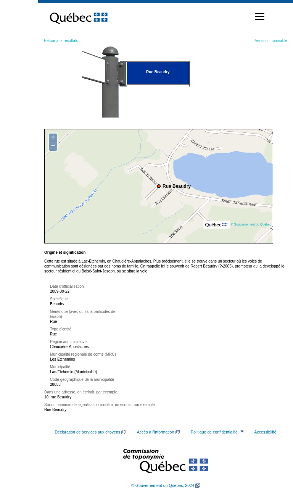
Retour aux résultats (61, 41)
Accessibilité (265, 432)
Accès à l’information (155, 432)
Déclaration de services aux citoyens (87, 432)
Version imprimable (271, 41)
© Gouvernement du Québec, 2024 (162, 485)
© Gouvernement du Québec (250, 224)
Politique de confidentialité (214, 432)
